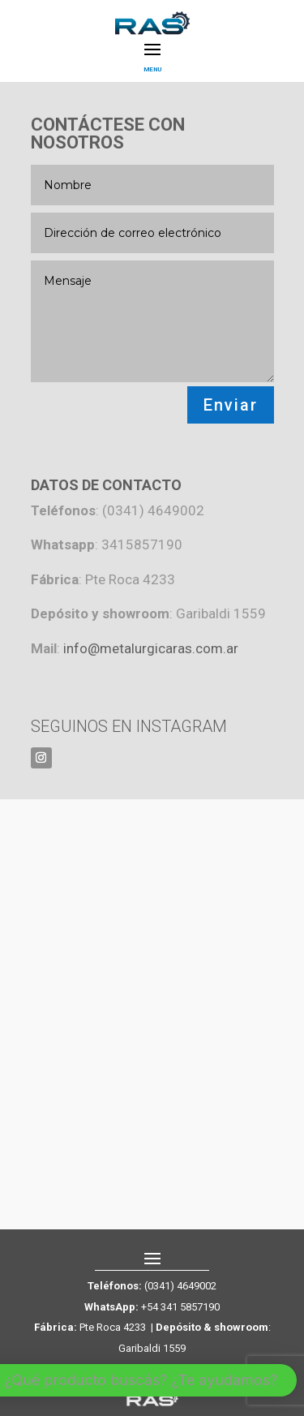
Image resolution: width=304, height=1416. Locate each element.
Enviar (230, 405)
